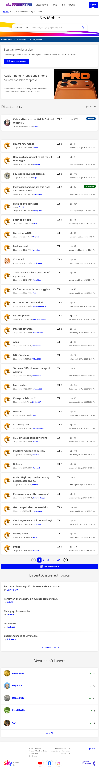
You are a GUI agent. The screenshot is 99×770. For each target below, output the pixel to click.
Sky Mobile (49, 17)
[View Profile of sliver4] (35, 148)
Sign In (93, 5)
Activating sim (21, 424)
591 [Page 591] (58, 560)
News (54, 4)
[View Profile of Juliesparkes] (38, 210)
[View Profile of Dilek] (35, 224)
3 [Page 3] (48, 560)
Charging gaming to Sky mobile (21, 635)
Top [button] (93, 748)
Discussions (42, 4)
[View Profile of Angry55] (36, 237)
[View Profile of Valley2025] (36, 359)
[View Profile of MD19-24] (36, 164)
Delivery (17, 464)
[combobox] (55, 27)
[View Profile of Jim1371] (36, 551)
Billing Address (21, 355)
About (71, 4)
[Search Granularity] (21, 27)
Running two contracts (25, 203)
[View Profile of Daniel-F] (36, 127)
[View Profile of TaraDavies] (36, 346)
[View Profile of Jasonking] (37, 280)
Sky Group (33, 756)
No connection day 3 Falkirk (28, 302)
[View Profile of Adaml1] (10, 614)
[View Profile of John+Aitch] (12, 639)
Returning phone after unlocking (30, 494)
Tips (62, 4)
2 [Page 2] (43, 560)
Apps (16, 341)
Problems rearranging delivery (29, 450)
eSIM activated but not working (30, 437)
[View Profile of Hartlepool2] (37, 263)
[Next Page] (65, 560)
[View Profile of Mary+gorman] (38, 428)
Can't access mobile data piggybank (32, 289)
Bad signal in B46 (22, 233)
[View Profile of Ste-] (34, 415)
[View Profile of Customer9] (37, 194)
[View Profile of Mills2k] (10, 602)
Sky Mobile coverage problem (29, 173)
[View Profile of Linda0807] (36, 402)
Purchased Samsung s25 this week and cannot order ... (33, 586)
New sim (17, 411)
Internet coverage (22, 328)
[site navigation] (2, 4)
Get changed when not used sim (30, 507)
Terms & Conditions (62, 748)
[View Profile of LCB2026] (35, 455)
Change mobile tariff (24, 398)
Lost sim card (20, 246)
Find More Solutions (49, 647)
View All (49, 733)
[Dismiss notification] (53, 12)
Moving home (20, 533)
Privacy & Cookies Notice (38, 751)
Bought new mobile (23, 143)
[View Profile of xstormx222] (37, 389)
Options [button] (89, 106)
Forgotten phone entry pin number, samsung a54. (31, 598)
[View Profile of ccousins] (36, 250)
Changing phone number (17, 611)
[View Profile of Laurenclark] (37, 511)
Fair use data (20, 385)
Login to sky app (22, 219)
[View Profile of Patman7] (35, 485)
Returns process (22, 315)
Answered (90, 186)
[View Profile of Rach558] (11, 627)
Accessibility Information (60, 751)
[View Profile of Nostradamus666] (39, 319)
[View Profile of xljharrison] (36, 376)
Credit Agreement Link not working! (32, 520)
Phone (16, 546)
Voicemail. (18, 259)
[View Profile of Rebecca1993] (38, 333)
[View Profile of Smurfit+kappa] (39, 498)
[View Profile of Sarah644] (37, 524)
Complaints (33, 753)
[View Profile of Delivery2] (36, 468)
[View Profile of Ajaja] (35, 178)
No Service (10, 623)
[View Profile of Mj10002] (36, 442)
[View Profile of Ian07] (34, 537)
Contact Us (65, 753)
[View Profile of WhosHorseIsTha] (39, 306)
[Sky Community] (19, 5)
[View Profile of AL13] (34, 293)
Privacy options (35, 748)
